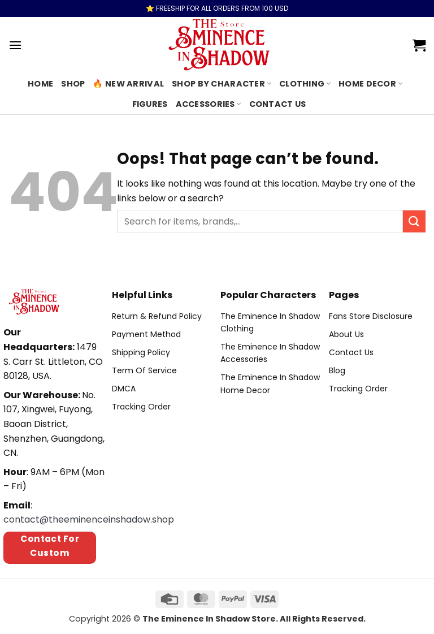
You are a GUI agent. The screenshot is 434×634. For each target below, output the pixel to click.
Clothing (305, 83)
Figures (150, 104)
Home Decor (370, 83)
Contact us (277, 104)
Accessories (208, 104)
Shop (73, 83)
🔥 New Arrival (128, 83)
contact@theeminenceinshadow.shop (88, 519)
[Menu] (15, 45)
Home (40, 83)
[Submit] (414, 221)
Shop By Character (221, 83)
